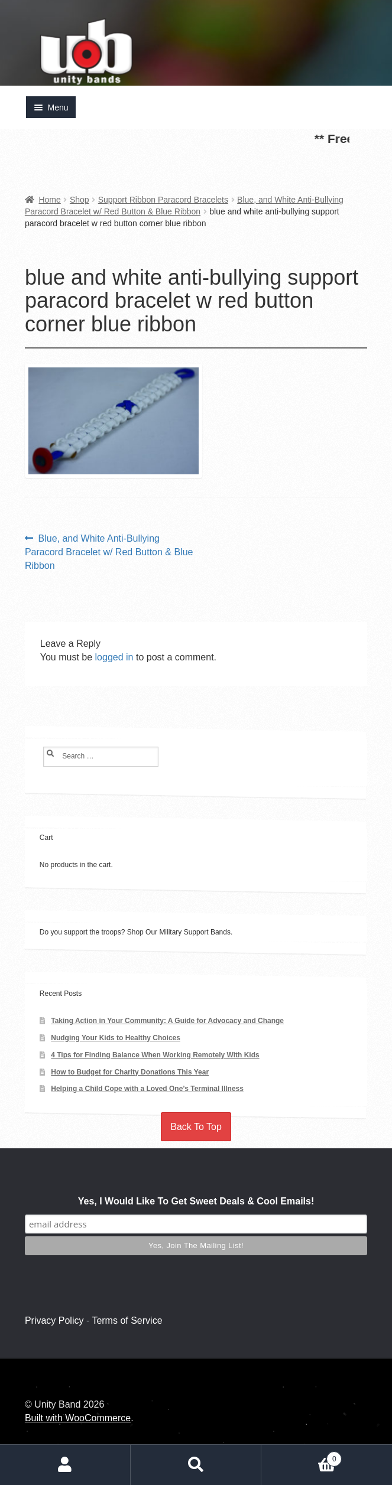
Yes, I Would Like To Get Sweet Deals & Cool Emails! (196, 1201)
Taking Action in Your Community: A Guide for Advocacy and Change (167, 1021)
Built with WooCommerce (78, 1418)
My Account (65, 1465)
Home (49, 199)
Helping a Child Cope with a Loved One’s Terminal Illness (147, 1089)
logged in (114, 657)
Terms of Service (127, 1320)
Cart (301, 1456)
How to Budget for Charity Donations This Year (130, 1072)
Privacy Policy (54, 1320)
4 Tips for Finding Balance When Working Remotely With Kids (155, 1055)
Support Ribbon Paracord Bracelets (163, 199)
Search (196, 1465)
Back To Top (196, 1127)
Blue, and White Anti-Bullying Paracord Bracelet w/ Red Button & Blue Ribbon (109, 551)
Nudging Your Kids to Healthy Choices (115, 1038)
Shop (79, 199)
